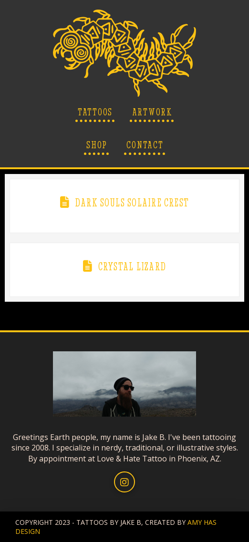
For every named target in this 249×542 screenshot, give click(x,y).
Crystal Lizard (132, 266)
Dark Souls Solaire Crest (132, 202)
